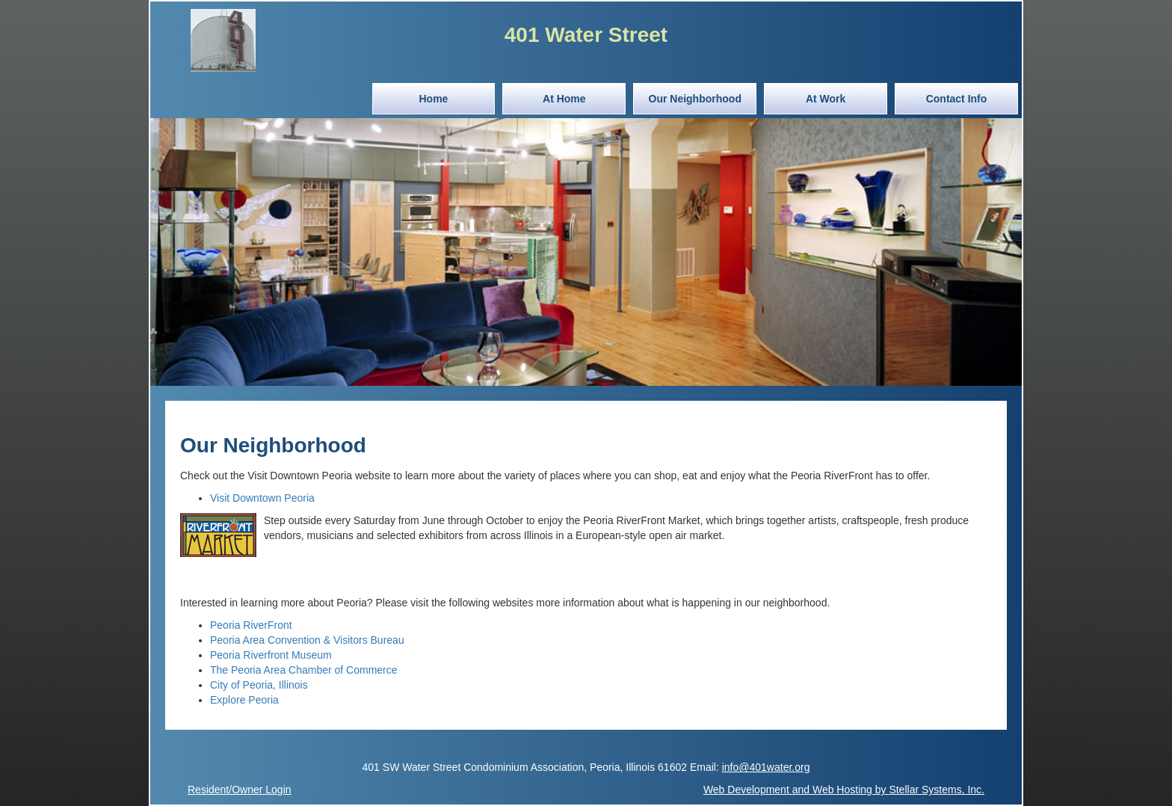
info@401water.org (766, 767)
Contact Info (956, 99)
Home (433, 99)
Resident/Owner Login (240, 790)
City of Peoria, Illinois (259, 685)
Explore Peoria (244, 700)
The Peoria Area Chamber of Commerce (304, 670)
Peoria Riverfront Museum (271, 655)
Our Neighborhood (695, 99)
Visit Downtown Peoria (262, 498)
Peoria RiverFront (251, 625)
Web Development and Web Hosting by (843, 790)
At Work (825, 99)
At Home (564, 99)
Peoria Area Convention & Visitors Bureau (307, 640)
